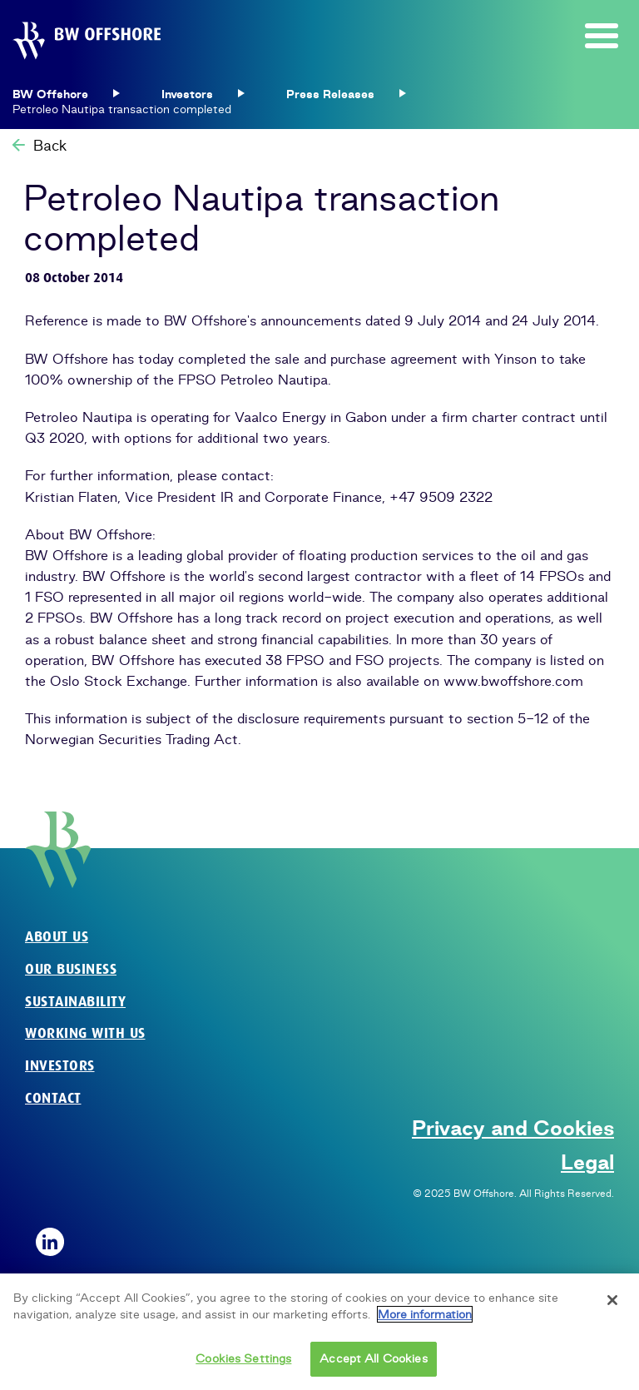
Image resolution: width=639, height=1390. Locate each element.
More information (425, 1316)
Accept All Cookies (373, 1360)
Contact (53, 1098)
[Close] (612, 1302)
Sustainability (75, 1002)
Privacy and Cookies (513, 1128)
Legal (587, 1162)
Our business (70, 969)
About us (56, 937)
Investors (60, 1066)
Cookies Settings (243, 1360)
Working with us (85, 1033)
